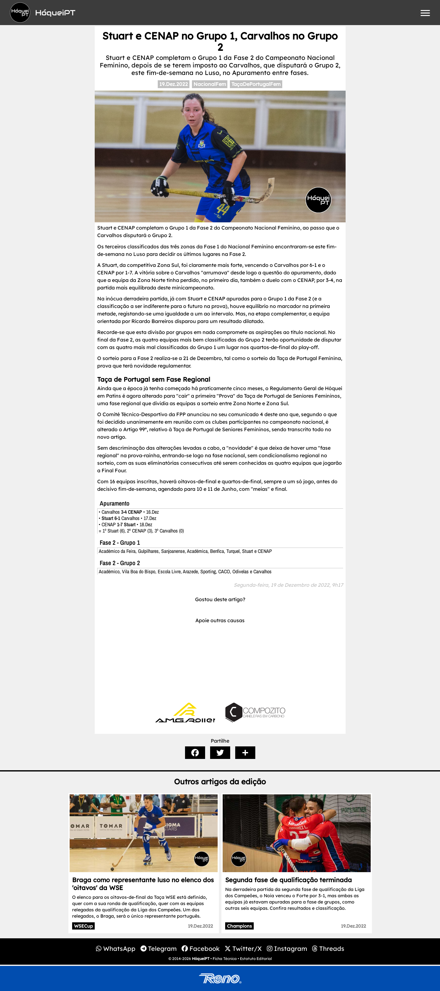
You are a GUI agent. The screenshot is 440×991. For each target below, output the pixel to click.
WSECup (83, 926)
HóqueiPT (200, 958)
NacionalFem (209, 84)
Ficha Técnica (225, 958)
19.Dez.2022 (173, 84)
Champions (239, 926)
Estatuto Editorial (256, 958)
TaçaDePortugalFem (256, 84)
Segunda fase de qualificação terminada (288, 880)
